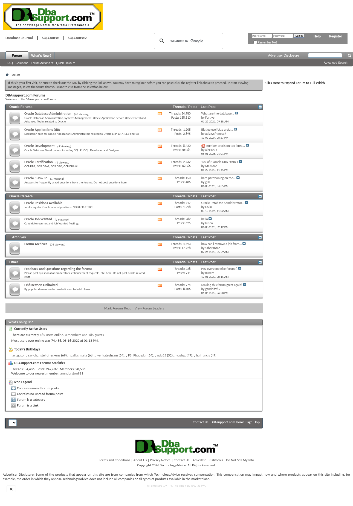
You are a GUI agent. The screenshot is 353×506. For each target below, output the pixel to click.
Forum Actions (40, 63)
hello (204, 219)
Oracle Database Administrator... (222, 203)
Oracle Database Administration (47, 114)
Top (257, 422)
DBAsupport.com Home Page (232, 422)
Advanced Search (336, 62)
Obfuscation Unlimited (41, 285)
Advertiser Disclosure (283, 55)
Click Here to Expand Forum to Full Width (295, 83)
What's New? (41, 56)
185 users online (51, 335)
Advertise (199, 460)
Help (317, 36)
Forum (17, 56)
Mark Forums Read (118, 308)
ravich (32, 355)
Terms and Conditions (114, 460)
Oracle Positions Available (43, 203)
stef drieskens (50, 355)
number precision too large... (225, 146)
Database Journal (19, 38)
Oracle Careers (21, 196)
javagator (18, 355)
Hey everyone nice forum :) (219, 269)
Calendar (22, 63)
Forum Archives (35, 244)
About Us (140, 460)
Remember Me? (265, 42)
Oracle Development (39, 146)
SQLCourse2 (77, 38)
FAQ (10, 63)
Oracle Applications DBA (42, 130)
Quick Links (64, 63)
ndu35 (161, 355)
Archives (19, 237)
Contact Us (201, 422)
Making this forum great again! (221, 285)
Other (13, 262)
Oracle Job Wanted (38, 219)
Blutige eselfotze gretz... (217, 129)
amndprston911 (71, 373)
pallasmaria (78, 355)
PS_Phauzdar (137, 355)
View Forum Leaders (149, 308)
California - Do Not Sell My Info (232, 460)
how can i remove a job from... (221, 244)
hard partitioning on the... (218, 178)
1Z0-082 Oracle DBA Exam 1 (219, 162)
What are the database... (217, 113)
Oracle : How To (35, 178)
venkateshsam (107, 355)
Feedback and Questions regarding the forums (58, 269)
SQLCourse (50, 38)
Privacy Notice (160, 460)
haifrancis (203, 355)
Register (335, 36)
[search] (188, 41)
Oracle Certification (38, 162)
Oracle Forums (21, 107)
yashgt (181, 355)
